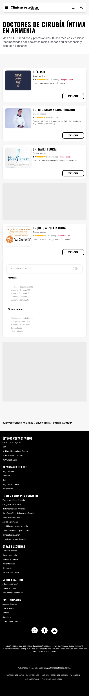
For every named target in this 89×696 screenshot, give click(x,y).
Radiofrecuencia (9, 555)
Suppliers (6, 617)
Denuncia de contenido (12, 592)
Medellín (6, 476)
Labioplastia (16, 328)
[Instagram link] (34, 631)
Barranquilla (7, 489)
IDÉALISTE (39, 72)
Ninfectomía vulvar (10, 572)
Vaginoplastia (17, 331)
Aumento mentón (9, 551)
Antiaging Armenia (10, 522)
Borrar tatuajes (8, 564)
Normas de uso (32, 675)
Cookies (45, 675)
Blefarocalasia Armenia (12, 517)
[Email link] (54, 631)
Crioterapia (7, 568)
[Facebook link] (44, 631)
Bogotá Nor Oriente (10, 484)
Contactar (73, 96)
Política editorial (31, 679)
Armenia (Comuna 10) (20, 290)
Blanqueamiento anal (20, 325)
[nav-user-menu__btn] (82, 7)
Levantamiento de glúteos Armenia (17, 530)
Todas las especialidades (22, 318)
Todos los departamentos (22, 287)
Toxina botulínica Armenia (13, 500)
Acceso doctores (9, 604)
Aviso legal (75, 675)
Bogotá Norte (8, 471)
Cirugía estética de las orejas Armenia (18, 513)
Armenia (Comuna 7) (20, 296)
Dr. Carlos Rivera (9, 460)
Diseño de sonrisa (10, 559)
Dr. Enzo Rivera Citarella (12, 455)
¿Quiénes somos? (10, 584)
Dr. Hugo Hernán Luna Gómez (15, 451)
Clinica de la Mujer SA (12, 442)
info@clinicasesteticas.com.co (57, 668)
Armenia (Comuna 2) (20, 293)
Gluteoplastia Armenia (12, 535)
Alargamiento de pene (20, 321)
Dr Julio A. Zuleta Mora (49, 228)
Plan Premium (8, 608)
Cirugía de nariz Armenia (13, 504)
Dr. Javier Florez (45, 149)
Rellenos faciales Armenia (13, 509)
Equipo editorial (9, 588)
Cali (4, 480)
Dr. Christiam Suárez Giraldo (54, 109)
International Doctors (11, 621)
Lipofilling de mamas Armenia (15, 526)
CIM (4, 447)
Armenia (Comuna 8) (20, 300)
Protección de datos (15, 675)
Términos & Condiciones (52, 679)
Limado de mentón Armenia (14, 539)
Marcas (5, 613)
